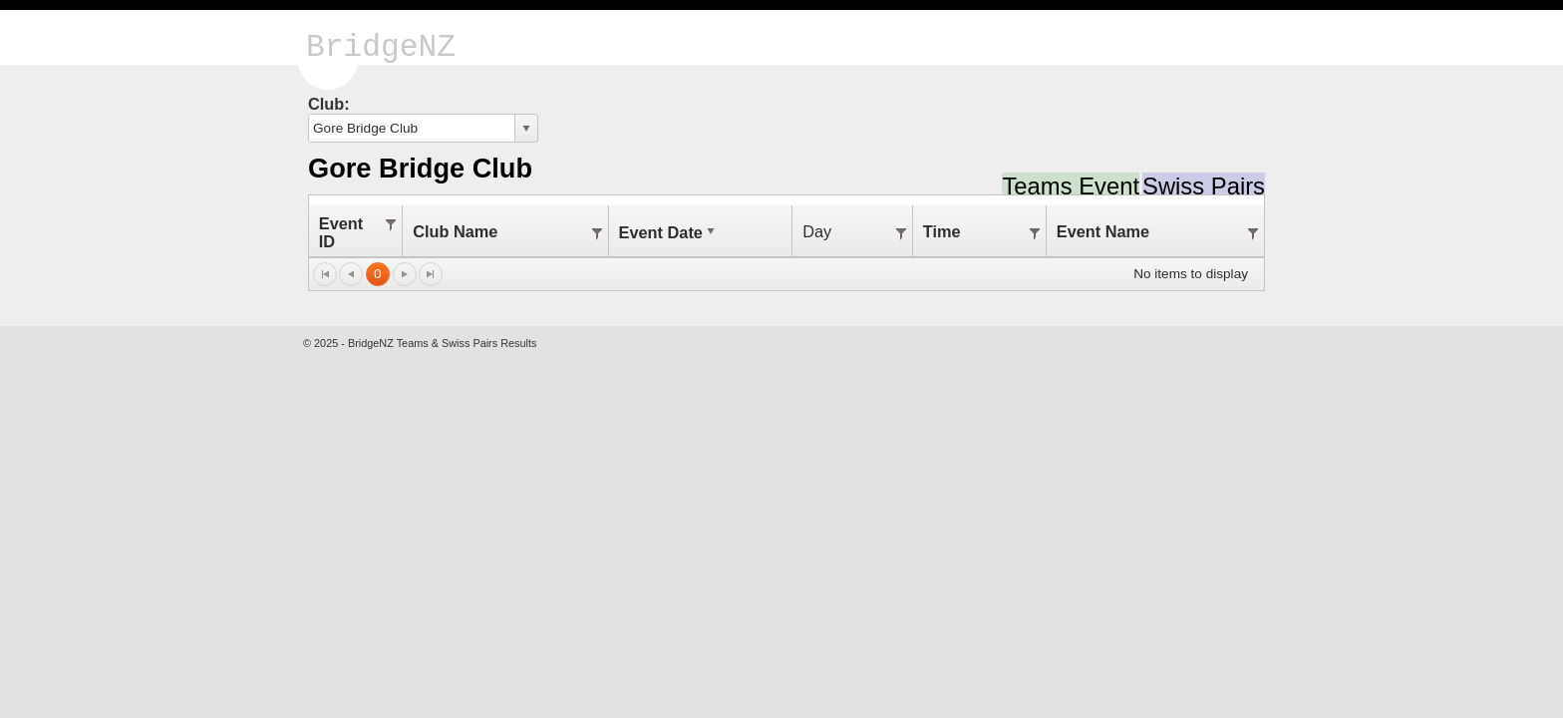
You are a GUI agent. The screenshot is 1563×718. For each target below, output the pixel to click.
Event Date (669, 232)
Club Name (455, 231)
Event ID (341, 232)
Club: (329, 104)
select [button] (526, 129)
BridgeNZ (381, 47)
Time (942, 231)
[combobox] (412, 128)
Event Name (1103, 231)
